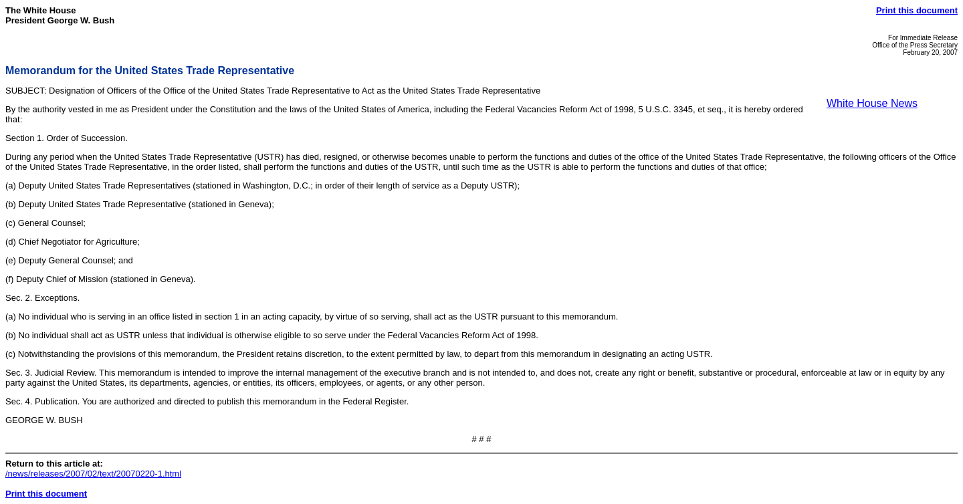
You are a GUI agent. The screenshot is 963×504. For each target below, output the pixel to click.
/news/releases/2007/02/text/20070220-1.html (93, 474)
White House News (872, 103)
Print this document (917, 10)
